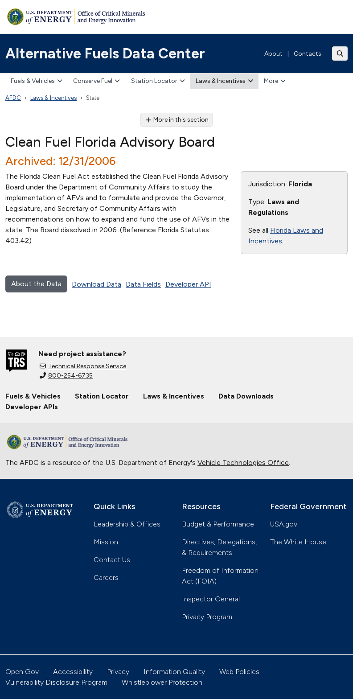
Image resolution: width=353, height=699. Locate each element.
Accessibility (73, 671)
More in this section (176, 119)
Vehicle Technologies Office (243, 462)
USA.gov (283, 524)
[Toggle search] (340, 53)
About (273, 54)
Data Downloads (246, 396)
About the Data (36, 284)
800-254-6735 (66, 375)
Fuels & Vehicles (36, 81)
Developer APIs (31, 407)
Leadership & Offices (127, 524)
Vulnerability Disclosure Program (56, 682)
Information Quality (174, 671)
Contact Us (112, 559)
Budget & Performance (218, 524)
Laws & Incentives (224, 81)
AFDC (13, 98)
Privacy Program (207, 617)
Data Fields (143, 284)
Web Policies (239, 671)
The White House (298, 542)
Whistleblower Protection (162, 682)
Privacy (118, 671)
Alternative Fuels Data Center (105, 53)
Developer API (188, 284)
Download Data (96, 284)
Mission (106, 542)
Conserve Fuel (96, 81)
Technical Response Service (83, 366)
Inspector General (211, 599)
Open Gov (22, 671)
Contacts (307, 54)
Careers (106, 577)
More (275, 81)
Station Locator (158, 81)
